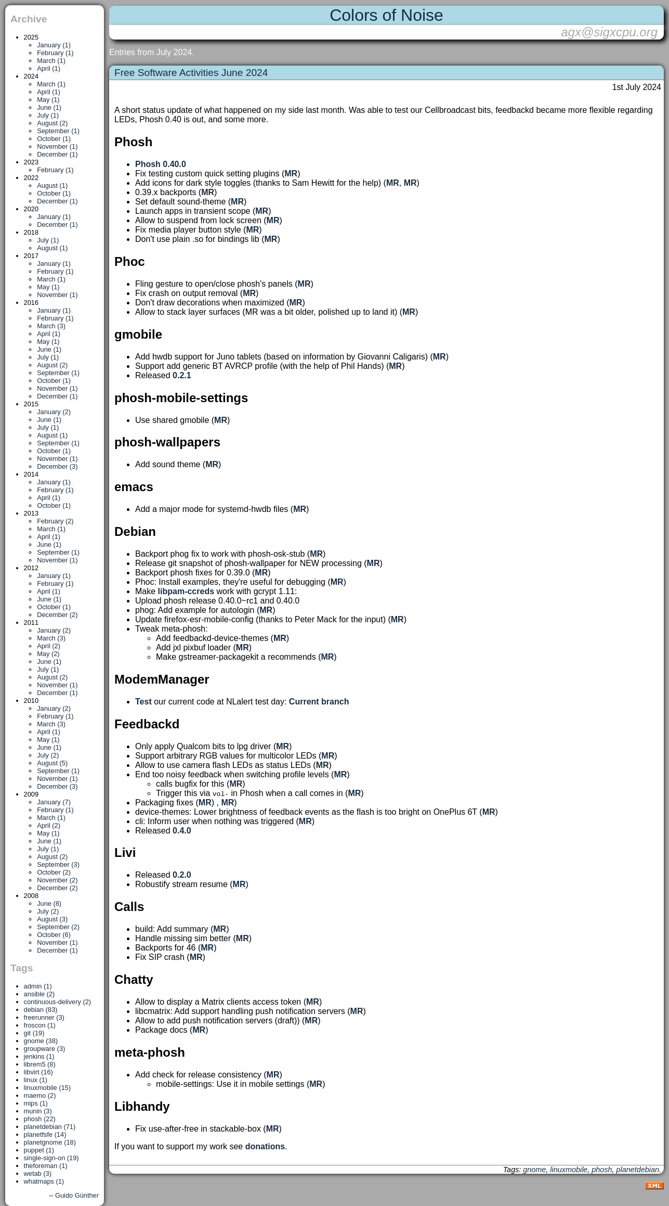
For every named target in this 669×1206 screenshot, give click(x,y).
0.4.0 (182, 830)
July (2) (48, 755)
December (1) (57, 154)
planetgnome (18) (50, 1142)
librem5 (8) (40, 1064)
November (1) (57, 146)
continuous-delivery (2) (57, 1002)
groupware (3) (44, 1049)
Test (143, 701)
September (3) (58, 864)
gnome (534, 1169)
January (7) (54, 802)
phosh (602, 1169)
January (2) (54, 412)
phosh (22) (40, 1119)
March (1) (51, 61)
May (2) (48, 654)
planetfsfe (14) (45, 1134)
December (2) (57, 615)
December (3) (57, 466)
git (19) (34, 1033)
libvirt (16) (38, 1072)
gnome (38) (41, 1041)
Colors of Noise (386, 15)
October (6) (54, 935)
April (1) (48, 68)
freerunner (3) (44, 1017)
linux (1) (36, 1080)
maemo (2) (40, 1095)
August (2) (52, 123)
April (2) (48, 646)
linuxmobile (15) (47, 1088)
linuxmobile (568, 1169)
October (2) (54, 872)
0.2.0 (182, 874)
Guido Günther (77, 1195)
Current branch (319, 701)
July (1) (48, 115)
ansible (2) (39, 994)
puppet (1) (39, 1150)
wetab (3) (37, 1173)
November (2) (57, 880)
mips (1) (36, 1103)
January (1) (54, 45)
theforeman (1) (46, 1166)
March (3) (51, 326)
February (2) (55, 521)
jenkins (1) (39, 1056)
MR (290, 173)
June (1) (49, 107)
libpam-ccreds (186, 591)
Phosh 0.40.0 (160, 164)
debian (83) (41, 1009)
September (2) (58, 927)
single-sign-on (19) (51, 1158)
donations (265, 1146)
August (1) (52, 185)
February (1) (55, 53)
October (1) (54, 139)
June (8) (49, 903)
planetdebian (637, 1169)
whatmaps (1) (44, 1181)
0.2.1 (182, 375)
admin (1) (38, 986)
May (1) (48, 100)
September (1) (58, 131)
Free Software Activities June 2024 (191, 72)
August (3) (52, 919)
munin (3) (38, 1111)
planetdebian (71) (50, 1127)
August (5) (52, 763)
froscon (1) (40, 1025)
